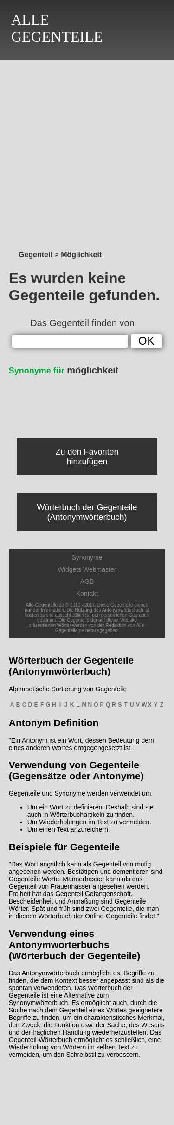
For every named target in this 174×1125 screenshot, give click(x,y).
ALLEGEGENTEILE (57, 28)
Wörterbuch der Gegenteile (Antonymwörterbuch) (87, 512)
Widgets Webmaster (87, 569)
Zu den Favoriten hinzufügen (86, 456)
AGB (87, 581)
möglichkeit (64, 370)
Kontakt (87, 593)
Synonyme (86, 557)
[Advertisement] (87, 153)
